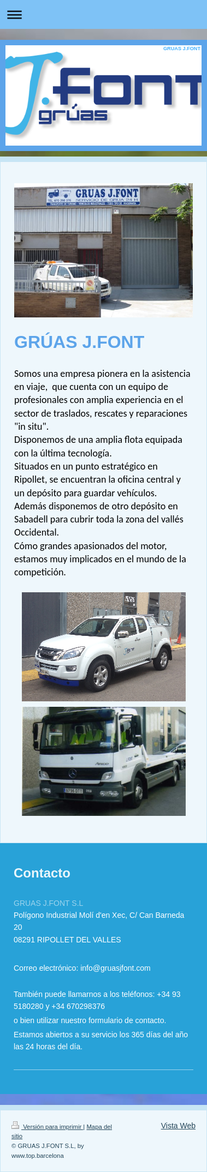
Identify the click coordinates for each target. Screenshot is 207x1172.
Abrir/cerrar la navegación (103, 14)
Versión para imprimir (47, 1126)
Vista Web (178, 1125)
